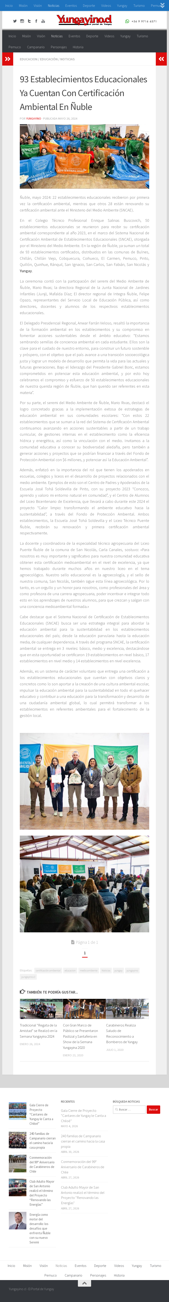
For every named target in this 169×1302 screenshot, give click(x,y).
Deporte (89, 5)
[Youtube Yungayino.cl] (149, 1292)
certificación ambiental (48, 970)
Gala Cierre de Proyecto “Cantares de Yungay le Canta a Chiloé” (41, 1114)
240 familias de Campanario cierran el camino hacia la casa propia (83, 1141)
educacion (28, 59)
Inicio (9, 5)
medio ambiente (88, 970)
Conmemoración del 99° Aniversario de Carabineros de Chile (82, 1166)
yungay (118, 970)
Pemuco (15, 47)
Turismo (139, 5)
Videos (106, 5)
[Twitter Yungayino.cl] (141, 1292)
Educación (49, 59)
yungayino (132, 970)
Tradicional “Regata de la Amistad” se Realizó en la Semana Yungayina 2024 (38, 1031)
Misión (23, 5)
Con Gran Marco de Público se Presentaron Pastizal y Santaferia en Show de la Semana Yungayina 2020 (80, 1036)
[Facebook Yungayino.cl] (133, 1292)
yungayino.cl (28, 976)
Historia (78, 47)
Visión (38, 5)
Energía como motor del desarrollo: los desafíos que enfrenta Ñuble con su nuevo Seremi (40, 1228)
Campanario (36, 47)
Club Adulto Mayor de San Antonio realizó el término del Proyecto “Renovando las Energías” (83, 1195)
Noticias (53, 5)
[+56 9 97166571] (157, 1292)
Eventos (71, 5)
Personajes (59, 47)
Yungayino (33, 118)
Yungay (122, 5)
